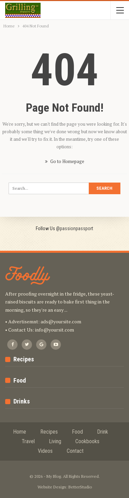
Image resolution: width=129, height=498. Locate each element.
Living (55, 441)
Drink (102, 431)
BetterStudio (80, 486)
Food (77, 431)
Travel (28, 441)
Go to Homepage (64, 161)
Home (19, 431)
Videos (45, 451)
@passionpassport (74, 228)
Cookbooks (87, 441)
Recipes (49, 431)
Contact (75, 451)
